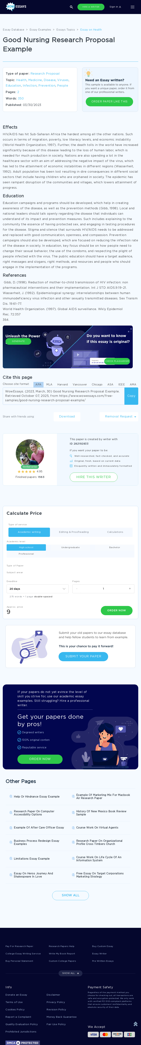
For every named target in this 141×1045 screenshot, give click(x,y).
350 (21, 98)
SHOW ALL (68, 947)
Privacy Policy (56, 976)
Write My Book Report (63, 927)
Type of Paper (15, 559)
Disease (50, 80)
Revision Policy (56, 983)
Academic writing (24, 532)
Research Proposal (45, 73)
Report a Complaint (18, 991)
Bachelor (86, 547)
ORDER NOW (40, 752)
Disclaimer (53, 968)
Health (21, 80)
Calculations (110, 532)
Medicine (35, 80)
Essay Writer (100, 927)
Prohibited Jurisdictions (21, 1006)
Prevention (46, 85)
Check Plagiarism (117, 349)
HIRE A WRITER (91, 7)
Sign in (115, 7)
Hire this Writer (93, 477)
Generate (18, 351)
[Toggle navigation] (132, 7)
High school (22, 547)
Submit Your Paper (83, 649)
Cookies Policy (15, 983)
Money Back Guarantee (62, 991)
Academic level (16, 542)
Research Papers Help (63, 919)
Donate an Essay (16, 968)
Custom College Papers (64, 934)
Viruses (63, 80)
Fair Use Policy (56, 998)
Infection (30, 85)
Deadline (12, 575)
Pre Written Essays (104, 934)
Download (67, 416)
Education (13, 85)
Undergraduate (54, 547)
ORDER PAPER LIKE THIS (109, 102)
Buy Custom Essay (104, 919)
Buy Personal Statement (21, 934)
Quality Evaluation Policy (22, 998)
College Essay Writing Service (25, 927)
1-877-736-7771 (17, 1034)
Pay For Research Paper (21, 919)
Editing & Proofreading (69, 532)
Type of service (17, 525)
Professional (118, 547)
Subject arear (15, 566)
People (62, 85)
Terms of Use (14, 976)
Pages (76, 575)
